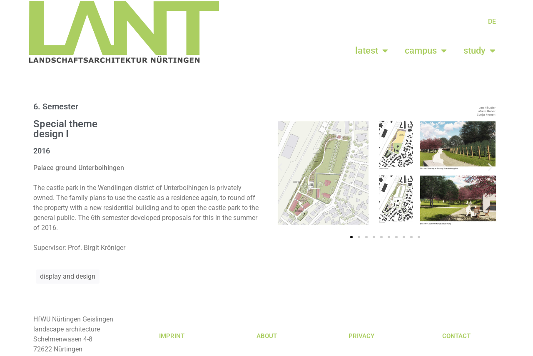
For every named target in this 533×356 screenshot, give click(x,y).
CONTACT (456, 336)
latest (371, 50)
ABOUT (267, 336)
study (479, 50)
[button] (280, 166)
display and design (67, 276)
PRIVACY (361, 336)
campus (426, 50)
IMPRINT (171, 336)
